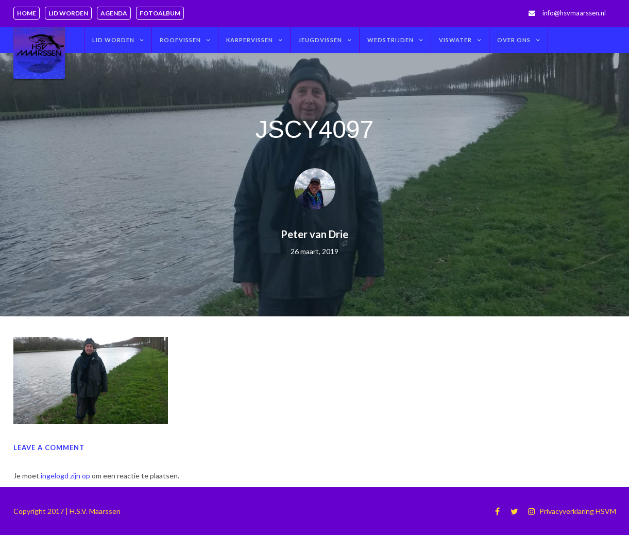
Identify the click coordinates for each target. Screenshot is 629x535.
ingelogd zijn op (65, 475)
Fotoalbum (160, 13)
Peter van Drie (314, 234)
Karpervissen (249, 40)
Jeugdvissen (320, 40)
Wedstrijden (390, 40)
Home (26, 13)
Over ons (514, 40)
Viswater (455, 40)
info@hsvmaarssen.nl (574, 13)
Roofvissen (180, 40)
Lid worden (68, 13)
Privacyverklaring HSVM (577, 511)
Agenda (113, 13)
